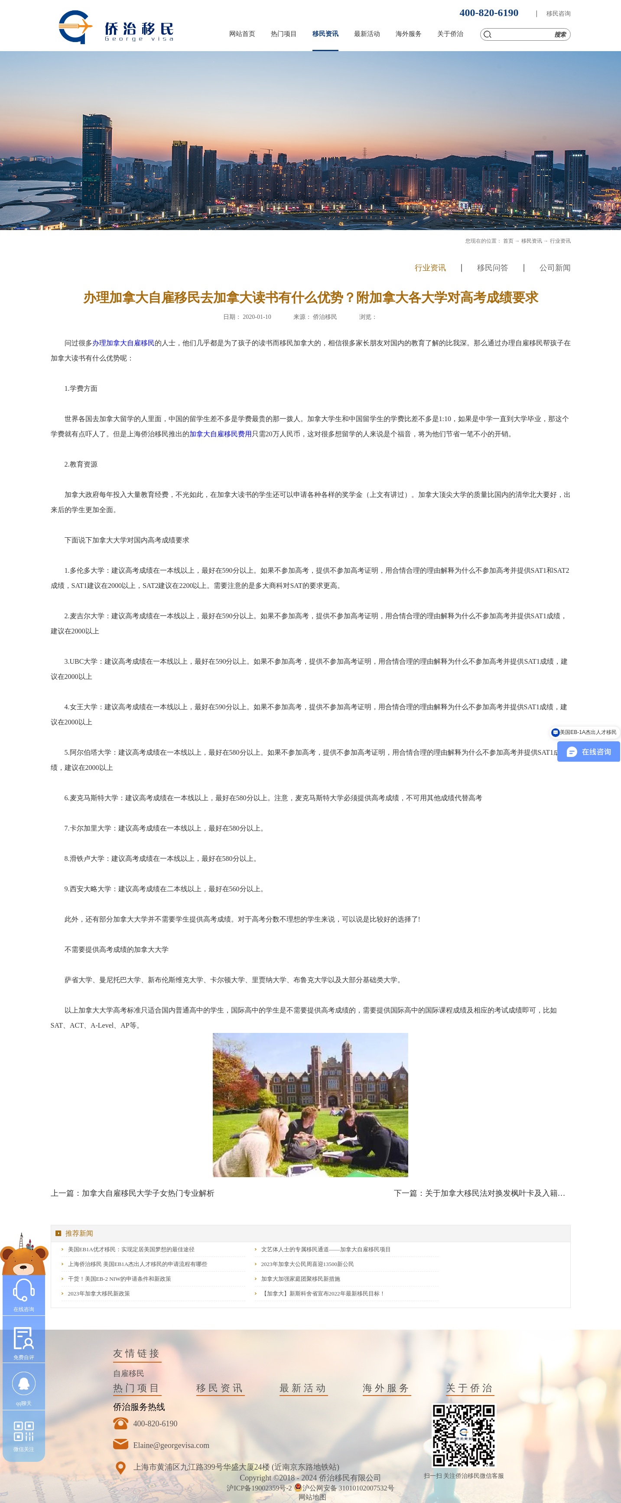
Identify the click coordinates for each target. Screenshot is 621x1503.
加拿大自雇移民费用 (220, 434)
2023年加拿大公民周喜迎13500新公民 (307, 1264)
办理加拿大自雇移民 (123, 343)
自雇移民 (128, 1373)
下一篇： (482, 1193)
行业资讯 (560, 241)
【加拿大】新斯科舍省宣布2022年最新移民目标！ (323, 1293)
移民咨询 (558, 13)
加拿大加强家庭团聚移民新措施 (300, 1279)
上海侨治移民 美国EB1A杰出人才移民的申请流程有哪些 (138, 1264)
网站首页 (242, 33)
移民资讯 (531, 241)
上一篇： (133, 1193)
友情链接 (137, 1353)
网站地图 (310, 1497)
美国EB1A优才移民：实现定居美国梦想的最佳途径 (131, 1249)
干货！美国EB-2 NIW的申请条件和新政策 (120, 1279)
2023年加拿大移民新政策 (99, 1293)
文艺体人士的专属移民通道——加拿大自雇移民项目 (326, 1249)
